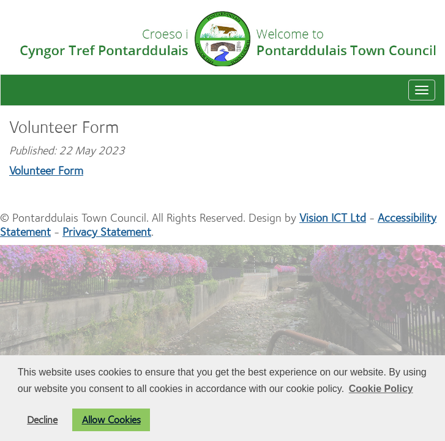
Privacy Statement (106, 232)
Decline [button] (42, 419)
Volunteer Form (46, 171)
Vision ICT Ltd (332, 218)
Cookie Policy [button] (381, 388)
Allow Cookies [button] (111, 419)
